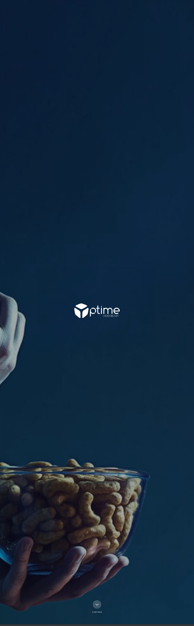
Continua (97, 595)
